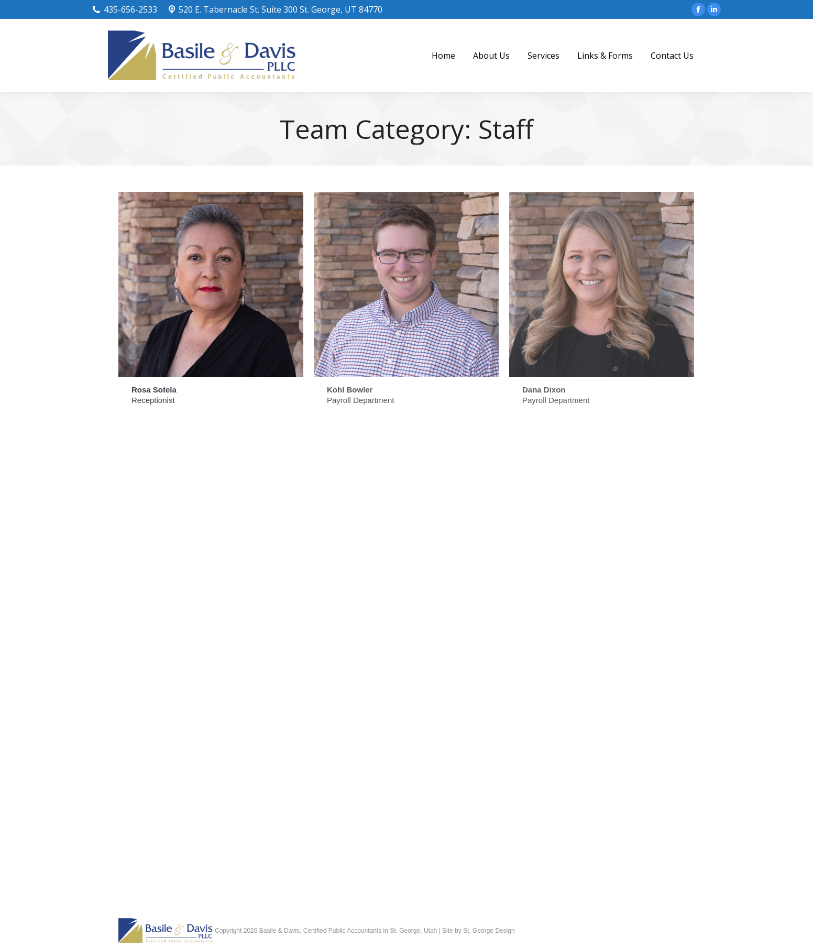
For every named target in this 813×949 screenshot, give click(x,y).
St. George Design (489, 930)
